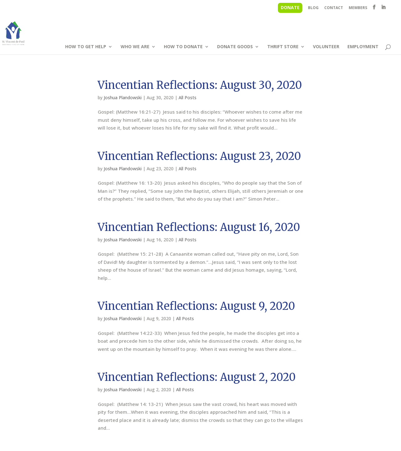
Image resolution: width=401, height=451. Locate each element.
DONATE (290, 7)
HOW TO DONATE (183, 46)
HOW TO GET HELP (85, 46)
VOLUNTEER (326, 46)
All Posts (187, 97)
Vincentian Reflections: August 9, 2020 (196, 306)
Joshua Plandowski (123, 97)
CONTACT (333, 8)
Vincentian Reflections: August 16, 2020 (199, 227)
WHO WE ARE (135, 46)
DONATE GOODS (235, 46)
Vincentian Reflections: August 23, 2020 (199, 156)
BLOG (313, 8)
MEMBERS (358, 8)
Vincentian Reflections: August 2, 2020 (197, 377)
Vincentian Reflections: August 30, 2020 (200, 85)
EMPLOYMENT (362, 46)
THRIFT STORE (283, 46)
